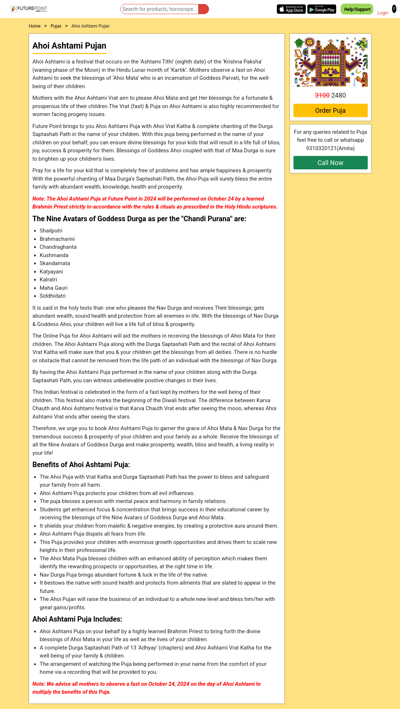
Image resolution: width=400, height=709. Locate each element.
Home (35, 26)
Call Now (330, 162)
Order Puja (330, 110)
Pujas (56, 26)
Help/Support (356, 9)
